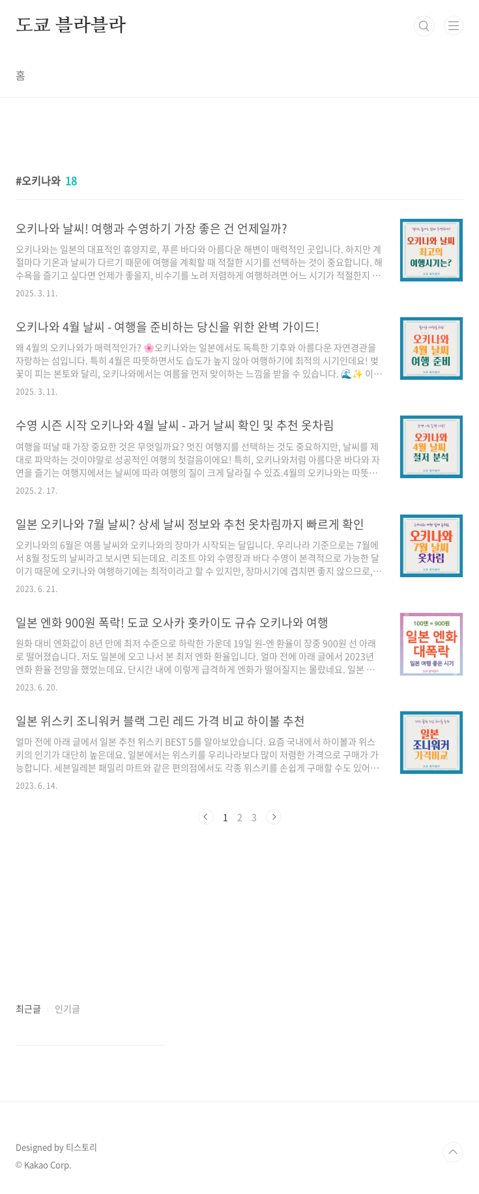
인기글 (67, 1008)
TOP (453, 1152)
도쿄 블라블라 (71, 26)
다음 (274, 817)
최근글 (28, 1008)
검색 (424, 26)
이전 (206, 817)
